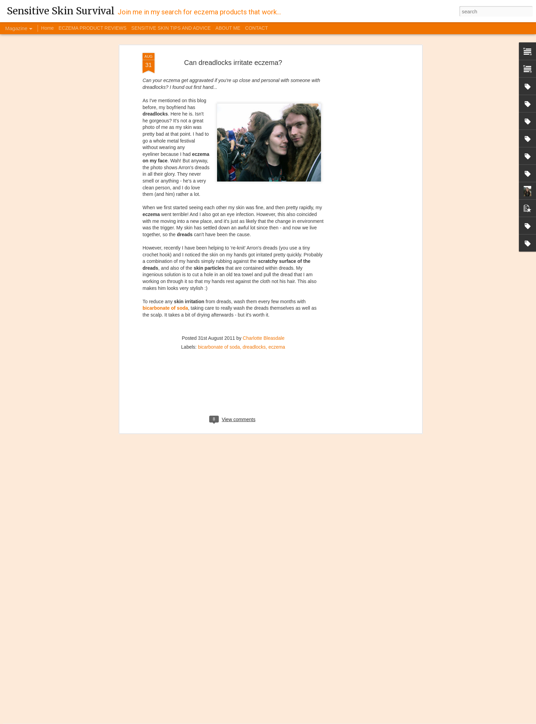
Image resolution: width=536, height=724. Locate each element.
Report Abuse (354, 720)
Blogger (334, 720)
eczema (276, 303)
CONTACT (256, 28)
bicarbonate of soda (165, 264)
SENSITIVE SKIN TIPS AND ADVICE (171, 28)
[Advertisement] (361, 117)
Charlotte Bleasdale (263, 294)
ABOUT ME (227, 28)
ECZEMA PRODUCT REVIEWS (92, 28)
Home (47, 28)
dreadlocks (254, 303)
